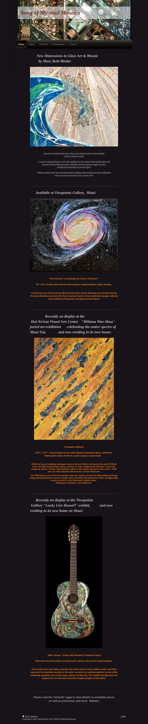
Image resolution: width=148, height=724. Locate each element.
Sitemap (34, 716)
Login (123, 716)
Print (26, 716)
